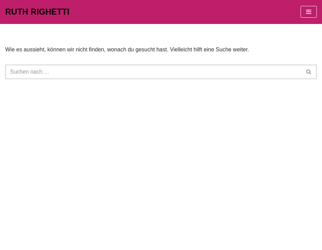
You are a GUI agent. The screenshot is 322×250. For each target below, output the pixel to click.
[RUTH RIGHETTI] (37, 12)
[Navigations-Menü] (309, 12)
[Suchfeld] (153, 72)
